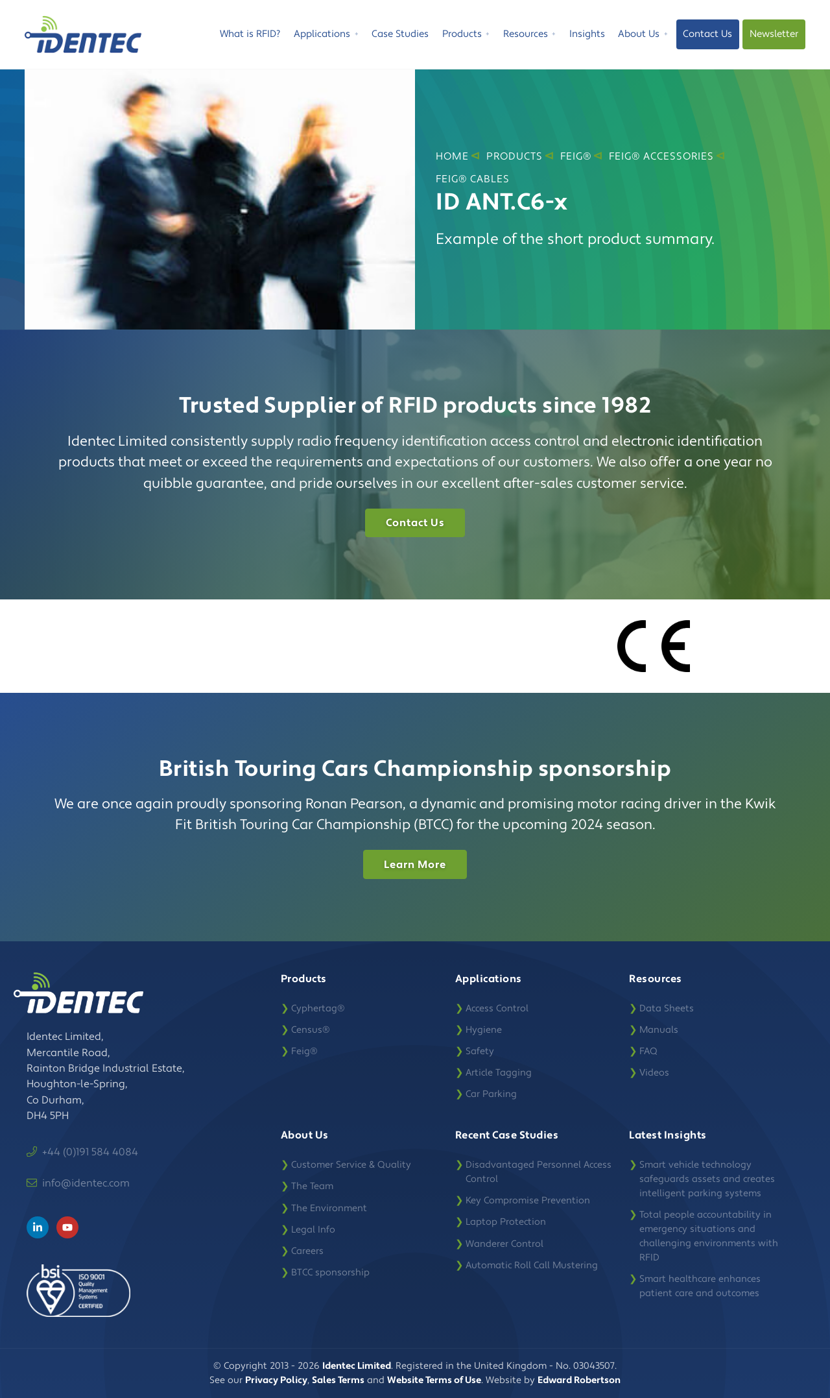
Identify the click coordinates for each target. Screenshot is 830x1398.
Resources (529, 35)
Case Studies (400, 34)
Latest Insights (668, 1135)
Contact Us (707, 34)
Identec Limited (356, 1366)
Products (466, 35)
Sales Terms (338, 1380)
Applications (326, 35)
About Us (643, 35)
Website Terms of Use (434, 1380)
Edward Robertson (579, 1380)
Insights (587, 34)
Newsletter (774, 34)
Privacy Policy (276, 1380)
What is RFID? (250, 34)
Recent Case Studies (507, 1135)
